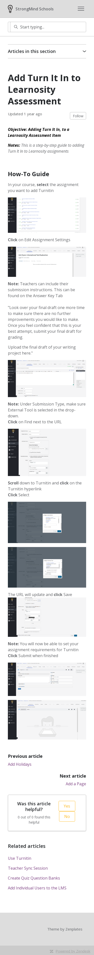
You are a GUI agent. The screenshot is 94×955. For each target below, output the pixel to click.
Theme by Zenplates (64, 928)
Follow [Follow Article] (78, 116)
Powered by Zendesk (73, 951)
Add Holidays (19, 764)
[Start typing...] (48, 27)
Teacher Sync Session (28, 868)
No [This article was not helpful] (67, 816)
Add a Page (76, 784)
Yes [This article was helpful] (67, 806)
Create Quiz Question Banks (34, 878)
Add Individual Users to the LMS (37, 888)
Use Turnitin (19, 858)
